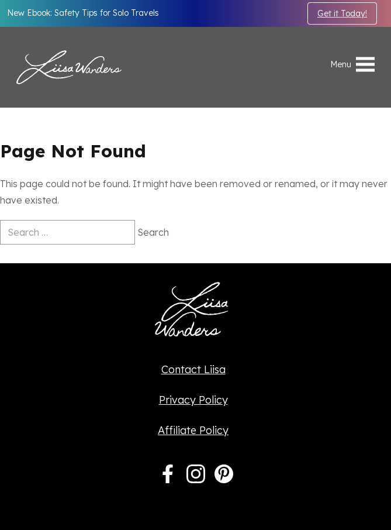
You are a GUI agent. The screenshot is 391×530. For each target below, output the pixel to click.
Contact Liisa (193, 369)
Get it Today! (342, 13)
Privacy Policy (193, 400)
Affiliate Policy (193, 430)
